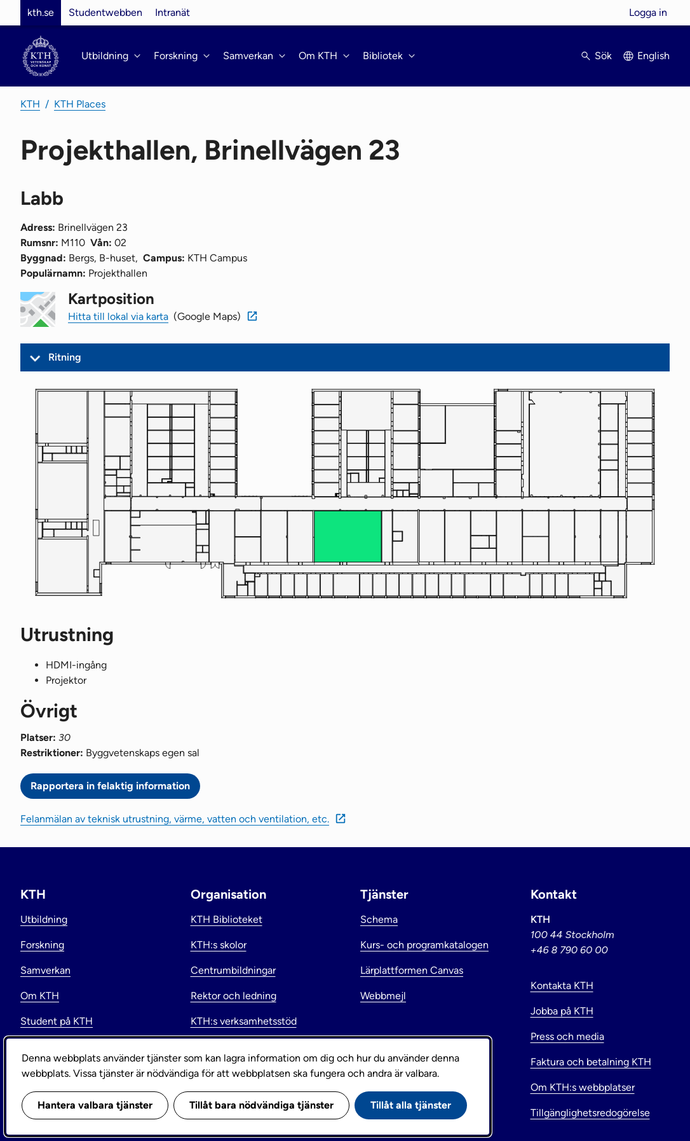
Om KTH (39, 996)
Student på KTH (56, 1021)
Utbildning (43, 919)
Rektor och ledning (233, 996)
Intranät (172, 12)
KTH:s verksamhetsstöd (244, 1021)
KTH (30, 104)
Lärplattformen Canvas (411, 970)
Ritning (64, 357)
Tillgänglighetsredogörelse (590, 1113)
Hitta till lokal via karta (118, 316)
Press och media (567, 1036)
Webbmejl (383, 996)
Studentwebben (105, 12)
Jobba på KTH (562, 1011)
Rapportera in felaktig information (110, 786)
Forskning (42, 945)
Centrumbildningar (233, 970)
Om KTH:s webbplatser (583, 1087)
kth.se (40, 12)
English (653, 56)
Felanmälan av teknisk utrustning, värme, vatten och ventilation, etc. (174, 819)
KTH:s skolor (219, 945)
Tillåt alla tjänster (410, 1105)
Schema (379, 919)
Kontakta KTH (562, 985)
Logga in (648, 12)
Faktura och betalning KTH (591, 1062)
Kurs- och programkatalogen (424, 945)
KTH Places (79, 104)
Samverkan (45, 970)
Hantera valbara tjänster (94, 1105)
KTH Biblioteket (226, 919)
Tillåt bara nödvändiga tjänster (261, 1105)
